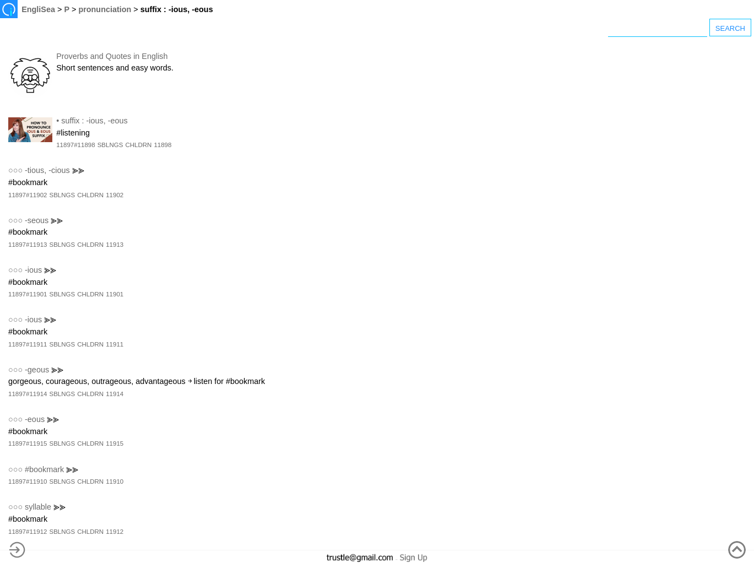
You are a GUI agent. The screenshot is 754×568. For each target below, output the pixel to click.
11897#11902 (27, 195)
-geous (37, 369)
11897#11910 (27, 481)
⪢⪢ (78, 170)
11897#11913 (27, 244)
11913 (114, 244)
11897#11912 (27, 531)
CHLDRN (138, 145)
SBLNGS (110, 145)
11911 (114, 344)
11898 (162, 145)
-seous (36, 220)
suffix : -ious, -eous (94, 120)
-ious (33, 270)
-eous (35, 419)
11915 (114, 443)
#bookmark (44, 469)
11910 (114, 481)
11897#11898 (75, 145)
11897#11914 (27, 394)
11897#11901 (27, 294)
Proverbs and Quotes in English (111, 56)
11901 (114, 294)
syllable (38, 506)
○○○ (15, 170)
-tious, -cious (47, 170)
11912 (114, 531)
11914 (114, 394)
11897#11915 (27, 443)
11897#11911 (27, 344)
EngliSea (38, 9)
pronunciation (104, 9)
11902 (114, 195)
